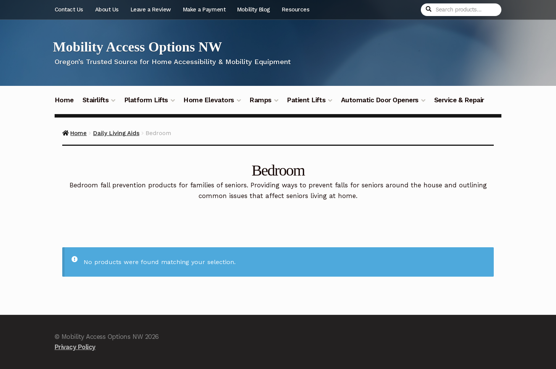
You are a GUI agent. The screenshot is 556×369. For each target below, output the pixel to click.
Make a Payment (204, 9)
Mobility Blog (253, 9)
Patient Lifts (306, 100)
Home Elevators (208, 100)
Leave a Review (151, 9)
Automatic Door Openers (380, 100)
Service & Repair (459, 100)
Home (64, 100)
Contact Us (69, 9)
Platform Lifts (146, 100)
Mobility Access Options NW (137, 47)
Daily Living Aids (116, 133)
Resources (296, 9)
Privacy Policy (75, 347)
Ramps (260, 100)
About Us (107, 9)
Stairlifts (95, 100)
